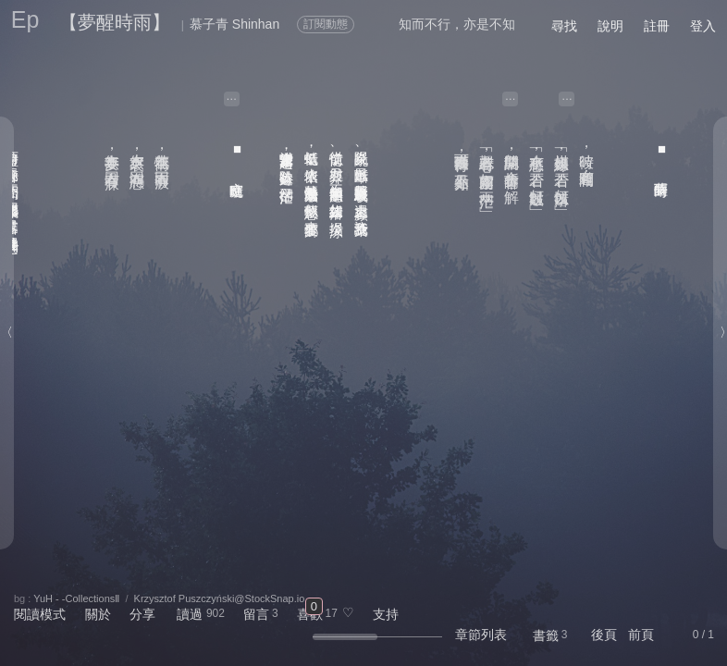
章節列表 (481, 634)
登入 (703, 25)
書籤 (546, 635)
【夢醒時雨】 (114, 22)
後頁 (604, 634)
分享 (142, 614)
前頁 (641, 634)
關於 (98, 614)
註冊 (657, 25)
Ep (25, 19)
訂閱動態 (325, 24)
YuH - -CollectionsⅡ (76, 598)
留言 (256, 614)
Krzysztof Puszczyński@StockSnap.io (219, 598)
